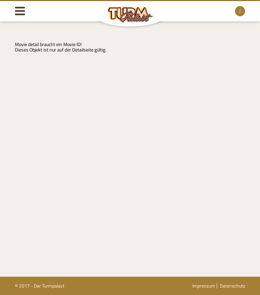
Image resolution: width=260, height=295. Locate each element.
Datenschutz (232, 285)
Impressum (203, 285)
